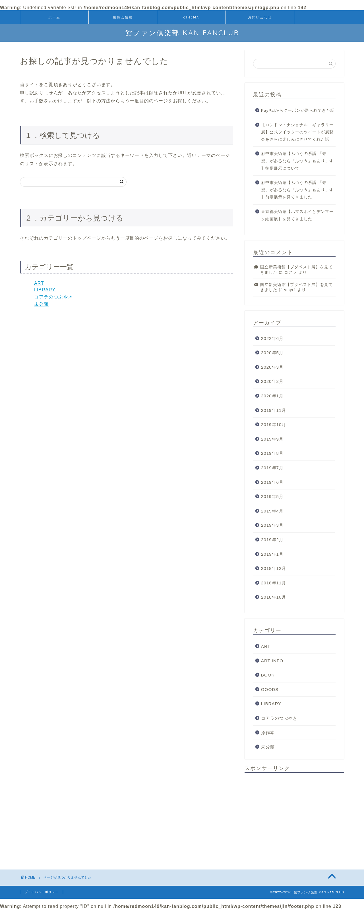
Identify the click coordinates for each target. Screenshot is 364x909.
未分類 (41, 304)
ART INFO (272, 660)
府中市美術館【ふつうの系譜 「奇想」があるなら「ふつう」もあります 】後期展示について (297, 161)
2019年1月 (272, 554)
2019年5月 (272, 496)
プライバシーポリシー (41, 892)
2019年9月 (272, 439)
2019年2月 (272, 539)
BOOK (268, 675)
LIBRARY (44, 289)
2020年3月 (272, 367)
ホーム (54, 17)
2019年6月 (272, 482)
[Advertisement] (294, 817)
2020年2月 (272, 381)
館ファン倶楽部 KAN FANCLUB (182, 32)
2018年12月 (273, 568)
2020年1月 (272, 395)
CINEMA (191, 17)
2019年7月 (272, 467)
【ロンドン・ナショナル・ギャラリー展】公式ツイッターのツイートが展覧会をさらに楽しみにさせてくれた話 (297, 132)
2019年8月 (272, 453)
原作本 (268, 732)
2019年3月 (272, 525)
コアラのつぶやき (53, 296)
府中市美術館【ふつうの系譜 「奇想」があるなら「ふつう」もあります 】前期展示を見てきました (297, 189)
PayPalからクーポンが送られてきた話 (298, 110)
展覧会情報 (123, 17)
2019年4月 (272, 511)
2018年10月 (273, 597)
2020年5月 (272, 352)
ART (39, 283)
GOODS (270, 689)
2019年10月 (273, 424)
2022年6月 (272, 338)
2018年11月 (273, 582)
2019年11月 (273, 410)
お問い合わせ (260, 17)
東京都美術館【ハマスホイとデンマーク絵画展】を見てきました (297, 215)
